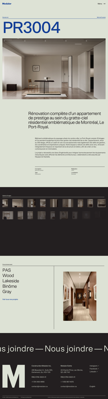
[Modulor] (6, 3)
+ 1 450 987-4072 (67, 382)
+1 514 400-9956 (38, 382)
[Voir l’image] (5, 203)
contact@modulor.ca (40, 386)
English (92, 386)
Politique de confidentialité (26, 397)
